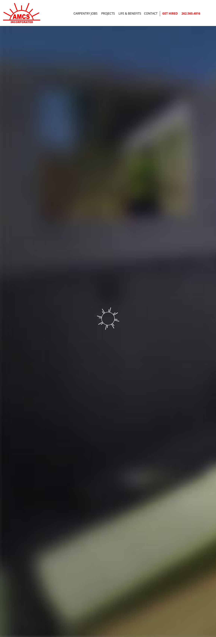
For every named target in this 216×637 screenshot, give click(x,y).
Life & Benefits (130, 13)
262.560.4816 (190, 13)
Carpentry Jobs (85, 13)
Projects (108, 13)
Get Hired (170, 13)
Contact (151, 13)
